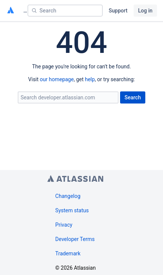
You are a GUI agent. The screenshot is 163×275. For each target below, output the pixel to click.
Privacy (63, 225)
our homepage (57, 79)
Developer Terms (75, 239)
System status (72, 210)
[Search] (65, 11)
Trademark (68, 253)
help (89, 79)
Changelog (68, 196)
